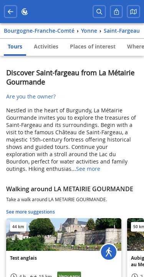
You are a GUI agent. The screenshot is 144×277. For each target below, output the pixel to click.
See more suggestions (30, 212)
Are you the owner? (31, 96)
